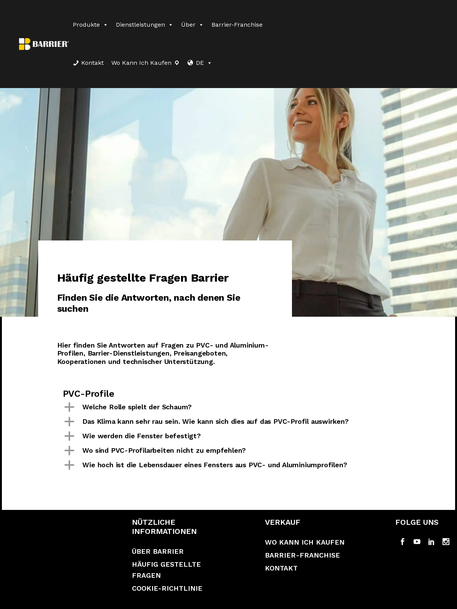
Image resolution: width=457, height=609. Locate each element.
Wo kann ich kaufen (141, 62)
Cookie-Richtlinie (167, 588)
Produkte (90, 24)
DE (204, 62)
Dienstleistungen (144, 24)
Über (192, 24)
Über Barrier (158, 551)
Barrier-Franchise (237, 24)
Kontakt (92, 62)
